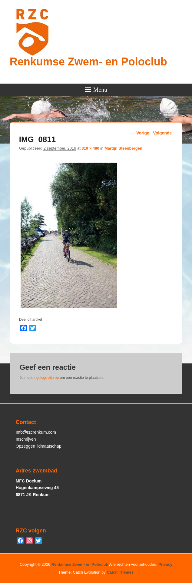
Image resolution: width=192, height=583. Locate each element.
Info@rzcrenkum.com (36, 432)
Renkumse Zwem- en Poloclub (88, 61)
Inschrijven (26, 439)
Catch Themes (120, 572)
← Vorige (140, 133)
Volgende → (165, 133)
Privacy (165, 564)
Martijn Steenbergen (123, 148)
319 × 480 (90, 148)
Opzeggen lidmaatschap (38, 446)
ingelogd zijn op (46, 378)
